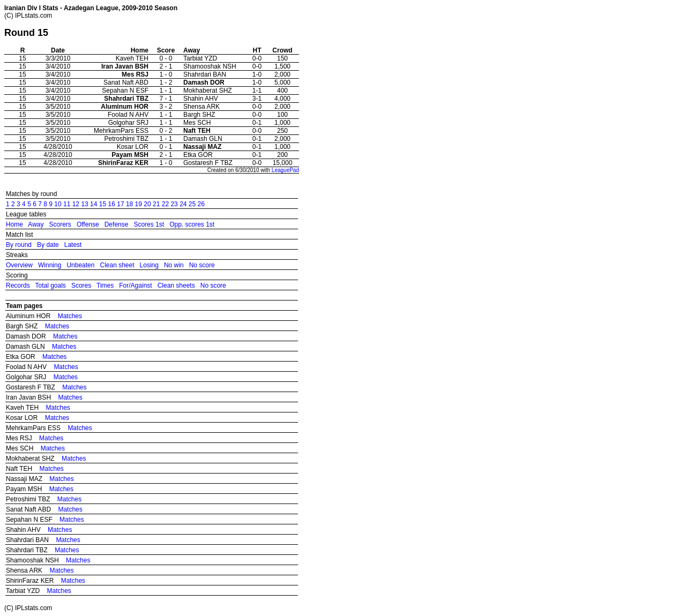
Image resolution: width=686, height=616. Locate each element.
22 (165, 204)
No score (202, 265)
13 (84, 204)
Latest (73, 245)
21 (156, 204)
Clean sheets (176, 285)
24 (183, 204)
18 (129, 204)
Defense (117, 224)
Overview (19, 265)
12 (75, 204)
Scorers (60, 224)
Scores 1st (148, 224)
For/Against (135, 285)
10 (57, 204)
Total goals (50, 285)
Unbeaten (80, 265)
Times (105, 285)
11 (66, 204)
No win (174, 265)
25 (192, 204)
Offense (88, 224)
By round (19, 245)
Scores (81, 285)
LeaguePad (285, 170)
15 (102, 204)
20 (147, 204)
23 (173, 204)
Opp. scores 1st (191, 224)
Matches (70, 316)
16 (111, 204)
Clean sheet (117, 265)
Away (35, 224)
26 (201, 204)
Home (14, 224)
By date (48, 245)
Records (18, 285)
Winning (49, 265)
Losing (149, 265)
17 (120, 204)
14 (93, 204)
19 (138, 204)
